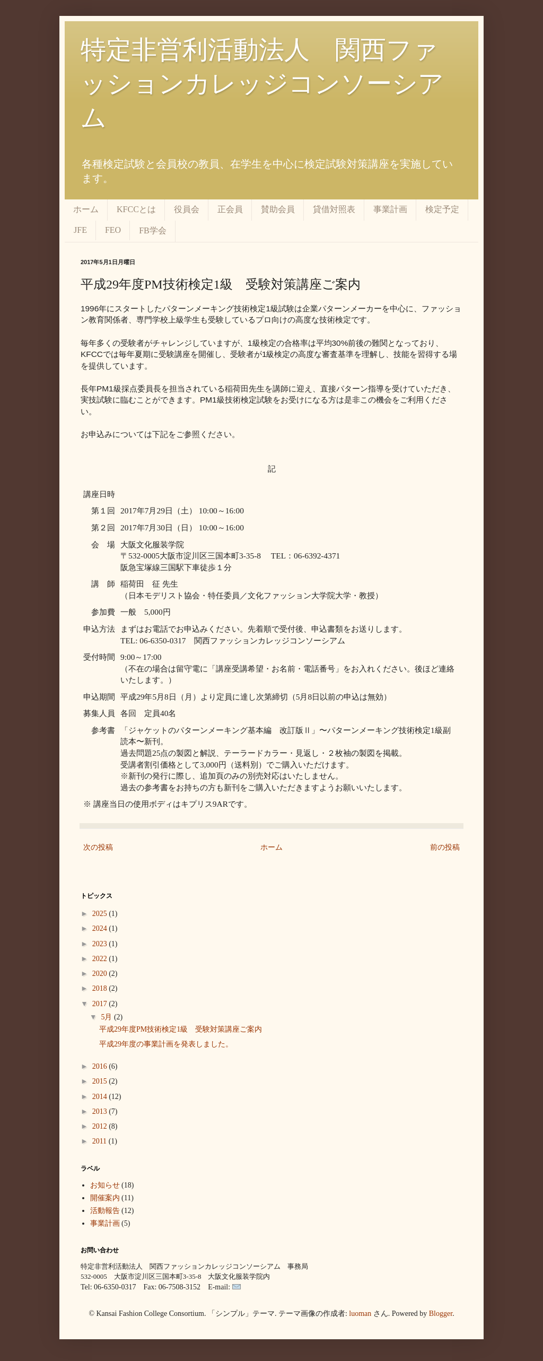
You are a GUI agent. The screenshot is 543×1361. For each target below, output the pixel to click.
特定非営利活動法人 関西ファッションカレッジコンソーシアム (262, 84)
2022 (100, 959)
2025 (100, 914)
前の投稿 (445, 847)
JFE (80, 229)
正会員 (230, 209)
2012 (100, 1126)
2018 (100, 988)
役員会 (186, 209)
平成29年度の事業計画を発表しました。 (166, 1044)
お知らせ (105, 1185)
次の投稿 (98, 847)
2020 (100, 974)
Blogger (440, 1314)
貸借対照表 (334, 209)
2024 (100, 928)
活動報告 (105, 1211)
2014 (100, 1097)
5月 (107, 1017)
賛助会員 (278, 209)
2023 (100, 944)
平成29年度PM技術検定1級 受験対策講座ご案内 (180, 1029)
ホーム (86, 209)
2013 (100, 1111)
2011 (100, 1141)
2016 (100, 1066)
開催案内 (105, 1198)
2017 (100, 1004)
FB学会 (153, 230)
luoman (360, 1314)
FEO (113, 229)
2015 (100, 1081)
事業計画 (390, 209)
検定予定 (442, 209)
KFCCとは (136, 209)
